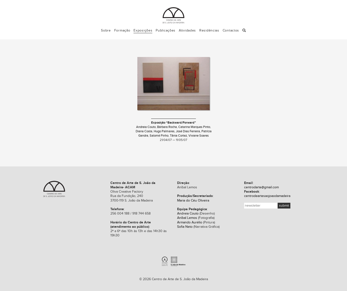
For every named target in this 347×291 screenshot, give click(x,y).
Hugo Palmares (164, 131)
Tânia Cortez (178, 136)
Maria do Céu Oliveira (193, 200)
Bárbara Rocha (167, 127)
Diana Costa (144, 131)
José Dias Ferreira (188, 131)
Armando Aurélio (189, 222)
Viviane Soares (198, 136)
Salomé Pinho (159, 136)
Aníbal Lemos (187, 218)
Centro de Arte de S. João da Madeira (54, 189)
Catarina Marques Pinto (194, 127)
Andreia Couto (146, 127)
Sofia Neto (185, 227)
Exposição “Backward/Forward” (173, 123)
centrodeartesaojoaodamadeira (267, 196)
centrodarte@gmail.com (261, 187)
